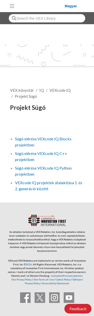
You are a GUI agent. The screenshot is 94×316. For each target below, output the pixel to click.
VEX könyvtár (22, 90)
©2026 (28, 264)
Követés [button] (21, 124)
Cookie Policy (63, 279)
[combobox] (47, 18)
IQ (41, 90)
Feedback (77, 308)
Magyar (71, 6)
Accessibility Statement (55, 283)
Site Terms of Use (43, 279)
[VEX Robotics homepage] (41, 6)
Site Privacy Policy (22, 279)
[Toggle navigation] (12, 6)
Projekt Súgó (26, 96)
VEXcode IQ (60, 90)
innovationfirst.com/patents (67, 275)
